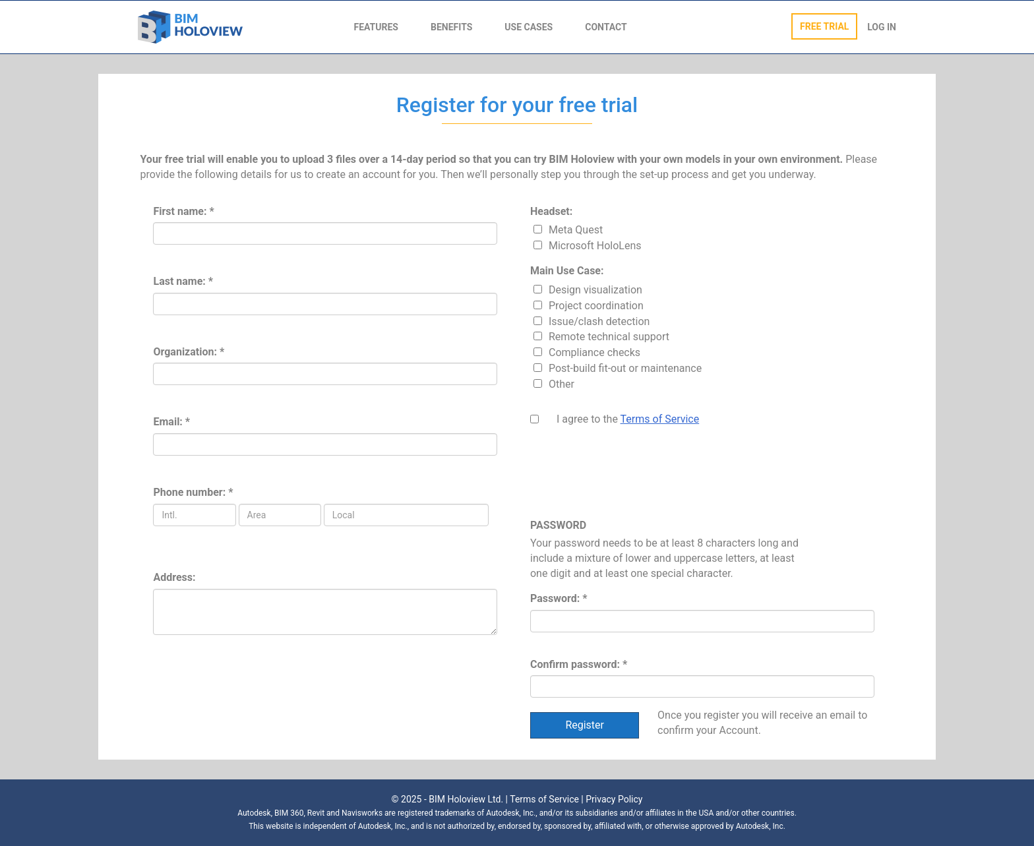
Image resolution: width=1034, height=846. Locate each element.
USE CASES (528, 27)
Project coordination (596, 305)
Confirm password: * (578, 664)
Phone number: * (193, 492)
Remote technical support (609, 336)
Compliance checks (594, 352)
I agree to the (628, 419)
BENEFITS (451, 27)
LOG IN (881, 27)
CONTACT (605, 27)
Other (561, 384)
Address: (174, 577)
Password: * (558, 598)
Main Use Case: (567, 270)
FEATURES (376, 27)
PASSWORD (558, 525)
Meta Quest (576, 230)
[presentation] (630, 478)
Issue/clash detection (599, 321)
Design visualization (595, 290)
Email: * (171, 421)
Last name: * (183, 281)
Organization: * (188, 352)
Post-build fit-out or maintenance (625, 368)
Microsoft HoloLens (595, 245)
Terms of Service (660, 419)
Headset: (551, 211)
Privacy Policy (614, 799)
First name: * (183, 211)
